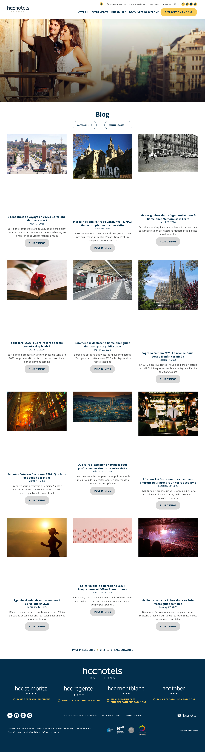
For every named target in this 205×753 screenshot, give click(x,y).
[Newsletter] (179, 716)
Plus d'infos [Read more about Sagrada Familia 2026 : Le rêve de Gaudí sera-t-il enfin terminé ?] (168, 379)
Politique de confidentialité (83, 729)
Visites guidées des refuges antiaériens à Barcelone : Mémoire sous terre (168, 217)
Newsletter (190, 716)
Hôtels (81, 12)
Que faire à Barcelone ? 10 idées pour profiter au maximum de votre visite (102, 467)
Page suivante (123, 650)
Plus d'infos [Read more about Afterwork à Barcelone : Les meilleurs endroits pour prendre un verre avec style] (168, 506)
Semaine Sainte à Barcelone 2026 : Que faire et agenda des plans (37, 476)
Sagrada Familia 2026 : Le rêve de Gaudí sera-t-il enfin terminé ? (168, 355)
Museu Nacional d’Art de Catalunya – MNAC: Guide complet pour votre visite (102, 224)
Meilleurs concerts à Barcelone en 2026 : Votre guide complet (168, 602)
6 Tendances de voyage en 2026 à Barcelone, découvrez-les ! (37, 219)
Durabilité (118, 12)
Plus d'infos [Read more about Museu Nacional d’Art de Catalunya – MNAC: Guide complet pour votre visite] (102, 248)
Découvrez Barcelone (144, 12)
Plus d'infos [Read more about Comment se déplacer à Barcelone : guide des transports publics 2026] (102, 369)
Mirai (195, 731)
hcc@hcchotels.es (137, 716)
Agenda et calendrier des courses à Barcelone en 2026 (37, 602)
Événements (100, 12)
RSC (11, 733)
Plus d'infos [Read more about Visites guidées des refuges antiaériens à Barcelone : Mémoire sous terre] (168, 242)
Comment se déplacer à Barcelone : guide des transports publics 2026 (102, 345)
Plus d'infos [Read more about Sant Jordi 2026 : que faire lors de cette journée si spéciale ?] (37, 369)
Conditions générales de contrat (55, 733)
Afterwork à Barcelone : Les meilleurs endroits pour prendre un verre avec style (168, 481)
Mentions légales (37, 729)
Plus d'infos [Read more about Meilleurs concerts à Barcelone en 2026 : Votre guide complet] (168, 627)
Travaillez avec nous (16, 729)
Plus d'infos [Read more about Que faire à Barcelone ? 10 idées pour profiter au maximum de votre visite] (102, 491)
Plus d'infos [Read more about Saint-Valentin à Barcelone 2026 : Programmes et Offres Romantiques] (102, 612)
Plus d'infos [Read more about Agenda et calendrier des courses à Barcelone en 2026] (37, 627)
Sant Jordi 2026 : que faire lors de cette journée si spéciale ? (37, 345)
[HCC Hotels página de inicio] (18, 9)
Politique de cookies (58, 729)
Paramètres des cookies (27, 733)
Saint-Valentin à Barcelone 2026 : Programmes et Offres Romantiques (102, 588)
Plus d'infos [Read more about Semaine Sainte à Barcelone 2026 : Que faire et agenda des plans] (37, 501)
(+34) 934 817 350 (111, 716)
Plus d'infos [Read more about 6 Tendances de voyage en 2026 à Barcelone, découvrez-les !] (37, 243)
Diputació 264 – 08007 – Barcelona (77, 716)
